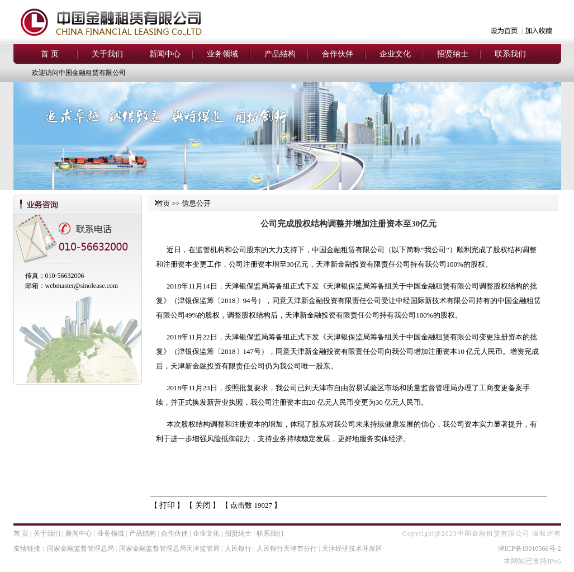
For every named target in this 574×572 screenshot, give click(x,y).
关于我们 (47, 533)
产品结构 (142, 533)
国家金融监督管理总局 (80, 548)
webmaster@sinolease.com (81, 286)
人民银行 (238, 548)
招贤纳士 (238, 533)
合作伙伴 (174, 533)
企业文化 (206, 533)
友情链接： (30, 548)
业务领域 (110, 533)
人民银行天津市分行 (287, 548)
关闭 (203, 505)
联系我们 (270, 533)
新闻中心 (78, 533)
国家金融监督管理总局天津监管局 (169, 548)
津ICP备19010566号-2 (529, 548)
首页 (163, 203)
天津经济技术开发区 (352, 548)
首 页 (21, 533)
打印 (167, 505)
